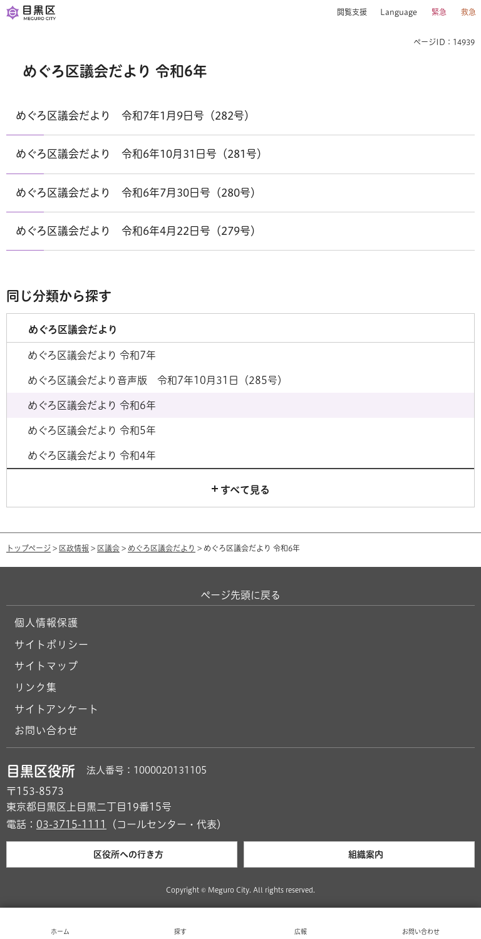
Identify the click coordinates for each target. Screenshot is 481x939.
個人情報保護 (46, 623)
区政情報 (74, 548)
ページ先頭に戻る (240, 595)
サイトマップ (46, 666)
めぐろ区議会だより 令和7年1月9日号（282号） (135, 115)
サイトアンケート (56, 709)
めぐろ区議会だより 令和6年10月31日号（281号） (141, 153)
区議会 (108, 548)
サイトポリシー (51, 645)
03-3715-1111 (71, 824)
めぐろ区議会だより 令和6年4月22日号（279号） (138, 231)
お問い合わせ (46, 730)
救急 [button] (468, 12)
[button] (347, 13)
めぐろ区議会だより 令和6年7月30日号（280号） (138, 192)
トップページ (28, 548)
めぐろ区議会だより (161, 548)
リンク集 (35, 687)
